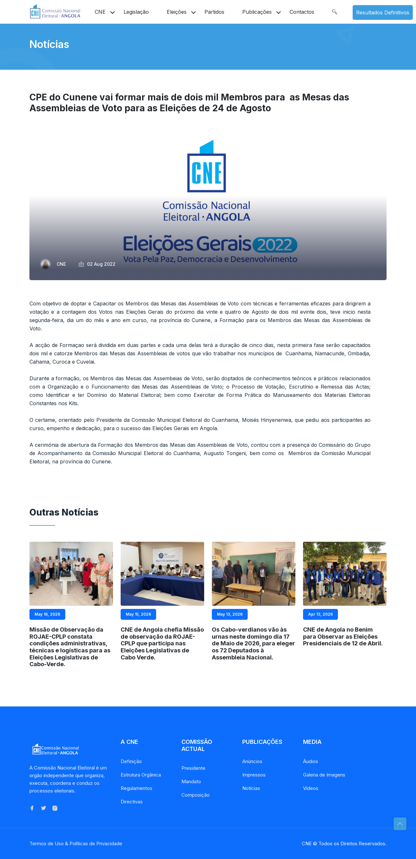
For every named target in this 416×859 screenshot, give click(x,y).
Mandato (191, 781)
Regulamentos (136, 788)
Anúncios (252, 761)
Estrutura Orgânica (141, 775)
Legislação (136, 12)
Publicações (257, 12)
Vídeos (310, 788)
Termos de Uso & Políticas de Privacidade (75, 843)
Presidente (193, 768)
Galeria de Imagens (324, 775)
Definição (131, 761)
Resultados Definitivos (382, 12)
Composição (195, 795)
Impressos (254, 775)
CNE (100, 12)
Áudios (310, 761)
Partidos (214, 12)
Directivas (132, 802)
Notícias (251, 788)
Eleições (177, 12)
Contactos (302, 12)
